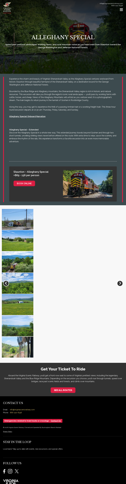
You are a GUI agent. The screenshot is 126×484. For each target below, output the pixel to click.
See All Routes (63, 390)
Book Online (24, 183)
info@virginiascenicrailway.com (111, 3)
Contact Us (56, 421)
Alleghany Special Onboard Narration (27, 116)
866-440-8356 (117, 5)
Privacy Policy (7, 431)
